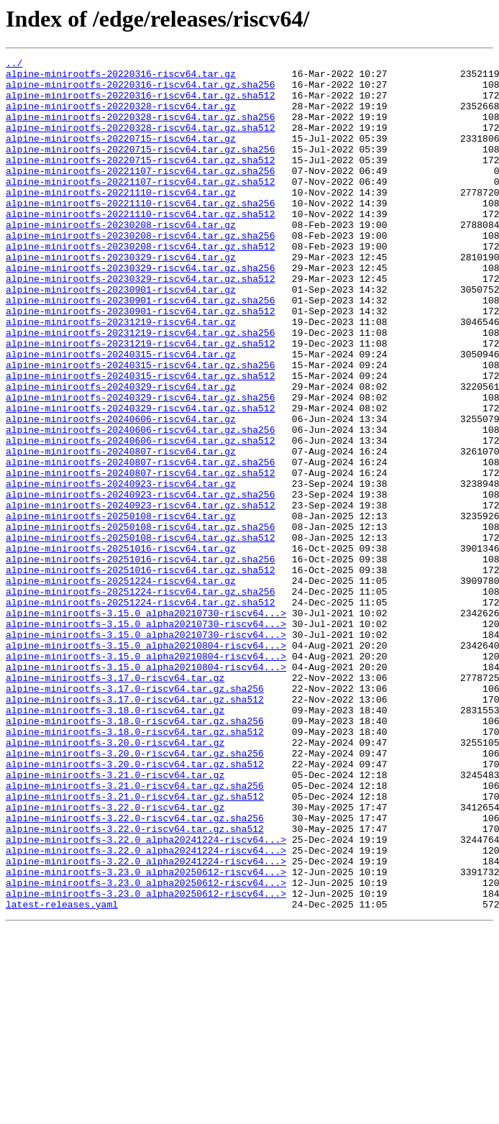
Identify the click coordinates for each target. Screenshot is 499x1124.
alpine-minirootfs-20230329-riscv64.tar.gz (121, 297)
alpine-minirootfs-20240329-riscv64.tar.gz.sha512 (140, 478)
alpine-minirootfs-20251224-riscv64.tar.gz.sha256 (140, 699)
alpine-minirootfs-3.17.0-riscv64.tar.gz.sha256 (135, 815)
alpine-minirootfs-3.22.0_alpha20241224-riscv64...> (146, 996)
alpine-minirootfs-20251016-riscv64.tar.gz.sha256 (140, 660)
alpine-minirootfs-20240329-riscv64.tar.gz (121, 453)
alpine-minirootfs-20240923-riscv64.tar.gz (121, 569)
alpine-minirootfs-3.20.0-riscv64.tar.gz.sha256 (135, 893)
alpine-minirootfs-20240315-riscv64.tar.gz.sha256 (140, 427)
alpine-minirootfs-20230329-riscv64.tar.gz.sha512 (140, 323)
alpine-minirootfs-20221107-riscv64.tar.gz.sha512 (140, 207)
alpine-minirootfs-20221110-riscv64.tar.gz (121, 220)
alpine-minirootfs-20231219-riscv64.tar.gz (121, 375)
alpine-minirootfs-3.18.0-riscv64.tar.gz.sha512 (135, 867)
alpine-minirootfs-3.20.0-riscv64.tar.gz (115, 880)
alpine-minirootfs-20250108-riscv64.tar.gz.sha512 (140, 634)
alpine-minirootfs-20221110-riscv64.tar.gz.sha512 (140, 245)
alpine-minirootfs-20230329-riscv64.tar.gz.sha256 (140, 310)
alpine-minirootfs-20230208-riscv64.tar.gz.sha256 (140, 271)
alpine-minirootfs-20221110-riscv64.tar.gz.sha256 (140, 233)
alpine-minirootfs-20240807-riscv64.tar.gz (121, 530)
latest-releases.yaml (62, 1074)
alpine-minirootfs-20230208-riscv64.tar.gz (121, 258)
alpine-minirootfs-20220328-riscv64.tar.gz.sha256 (140, 129)
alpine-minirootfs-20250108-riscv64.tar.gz (121, 608)
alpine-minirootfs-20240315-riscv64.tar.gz (121, 414)
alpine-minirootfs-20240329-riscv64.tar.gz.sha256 (140, 466)
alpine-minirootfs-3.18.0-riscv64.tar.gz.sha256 (135, 854)
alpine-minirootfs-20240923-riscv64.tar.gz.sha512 (140, 595)
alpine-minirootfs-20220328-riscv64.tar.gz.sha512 (140, 142)
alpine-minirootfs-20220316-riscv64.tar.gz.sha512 (140, 103)
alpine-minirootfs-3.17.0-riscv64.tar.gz (115, 802)
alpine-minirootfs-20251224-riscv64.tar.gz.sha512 (140, 711)
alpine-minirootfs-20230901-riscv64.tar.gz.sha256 (140, 349)
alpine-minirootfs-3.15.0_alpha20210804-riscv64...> (146, 763)
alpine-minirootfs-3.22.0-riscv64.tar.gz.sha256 (135, 970)
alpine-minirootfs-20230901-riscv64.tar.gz (121, 336)
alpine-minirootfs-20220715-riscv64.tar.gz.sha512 (140, 181)
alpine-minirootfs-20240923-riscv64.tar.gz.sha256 (140, 582)
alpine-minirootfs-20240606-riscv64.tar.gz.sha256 (140, 504)
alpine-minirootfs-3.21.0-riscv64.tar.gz (115, 919)
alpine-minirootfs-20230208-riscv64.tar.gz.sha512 (140, 284)
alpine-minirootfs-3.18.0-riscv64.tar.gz (115, 841)
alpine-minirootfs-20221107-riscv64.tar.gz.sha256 (140, 194)
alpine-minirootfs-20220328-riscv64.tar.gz (121, 116)
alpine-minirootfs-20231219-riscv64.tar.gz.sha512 (140, 401)
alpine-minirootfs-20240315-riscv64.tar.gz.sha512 (140, 440)
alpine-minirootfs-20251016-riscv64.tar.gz (121, 647)
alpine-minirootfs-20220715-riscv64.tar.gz (121, 155)
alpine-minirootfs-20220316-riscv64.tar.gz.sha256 (140, 90)
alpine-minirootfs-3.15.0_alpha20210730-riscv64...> (146, 724)
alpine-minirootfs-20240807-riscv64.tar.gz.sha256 (140, 543)
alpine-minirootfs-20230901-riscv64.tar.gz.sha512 (140, 362)
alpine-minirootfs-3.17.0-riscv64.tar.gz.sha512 (135, 828)
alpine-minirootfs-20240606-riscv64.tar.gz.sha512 (140, 517)
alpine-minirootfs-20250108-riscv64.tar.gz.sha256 (140, 621)
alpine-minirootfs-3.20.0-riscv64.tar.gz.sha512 (135, 906)
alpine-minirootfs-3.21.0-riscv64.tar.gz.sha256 (135, 932)
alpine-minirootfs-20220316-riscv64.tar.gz (121, 77)
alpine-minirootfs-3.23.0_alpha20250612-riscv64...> (146, 1035)
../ (14, 64)
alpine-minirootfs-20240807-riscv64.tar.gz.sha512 (140, 556)
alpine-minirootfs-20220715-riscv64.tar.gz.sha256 (140, 168)
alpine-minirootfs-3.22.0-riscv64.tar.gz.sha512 (135, 983)
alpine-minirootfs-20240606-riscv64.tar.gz (121, 491)
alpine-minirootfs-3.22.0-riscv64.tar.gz (115, 957)
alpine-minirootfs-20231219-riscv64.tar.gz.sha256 (140, 388)
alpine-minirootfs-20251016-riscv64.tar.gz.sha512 (140, 673)
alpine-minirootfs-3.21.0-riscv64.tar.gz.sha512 (135, 944)
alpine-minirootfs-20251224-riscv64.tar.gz (121, 686)
